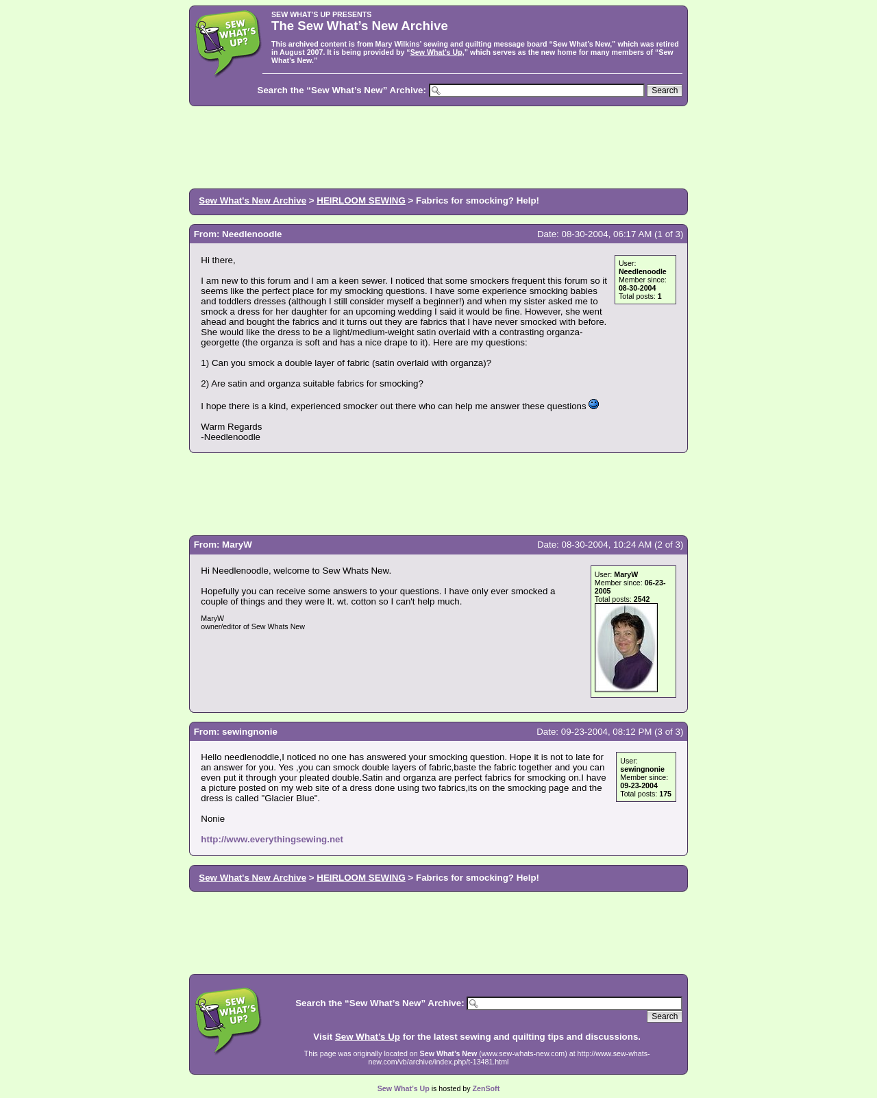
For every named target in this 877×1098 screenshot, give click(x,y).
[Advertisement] (438, 146)
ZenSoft (486, 1088)
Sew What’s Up (436, 52)
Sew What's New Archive (252, 200)
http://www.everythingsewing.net (272, 839)
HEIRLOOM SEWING (361, 200)
